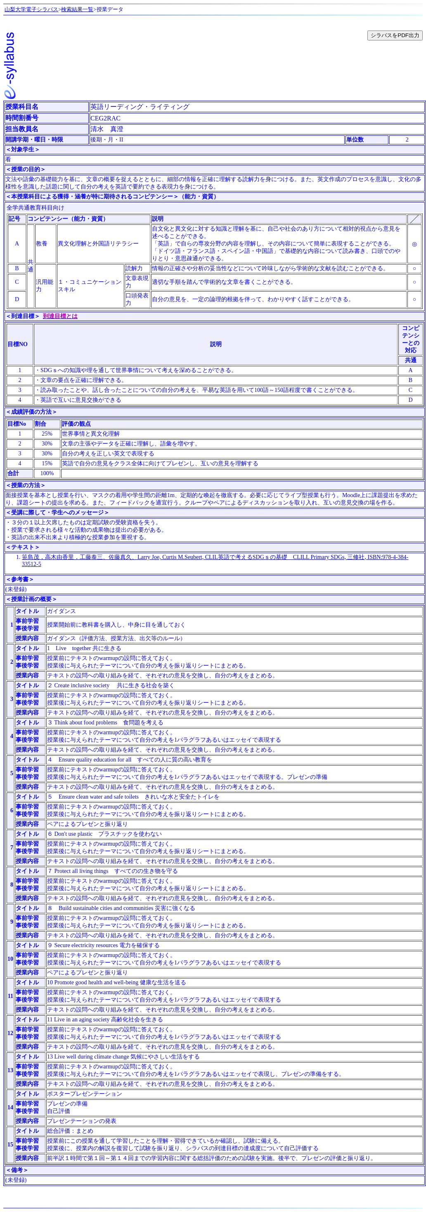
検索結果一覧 (77, 9)
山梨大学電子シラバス (31, 9)
